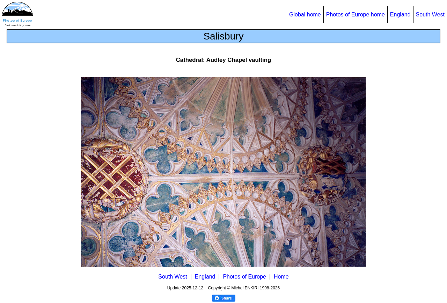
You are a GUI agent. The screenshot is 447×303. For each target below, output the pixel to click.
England (400, 14)
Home (281, 277)
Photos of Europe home (355, 14)
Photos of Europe (244, 277)
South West (430, 14)
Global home (305, 14)
